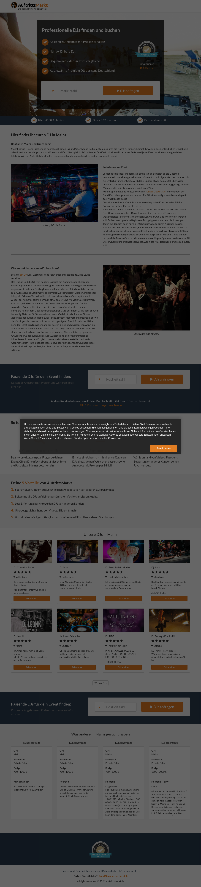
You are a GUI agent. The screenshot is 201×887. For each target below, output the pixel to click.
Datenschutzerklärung (53, 434)
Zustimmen (164, 448)
